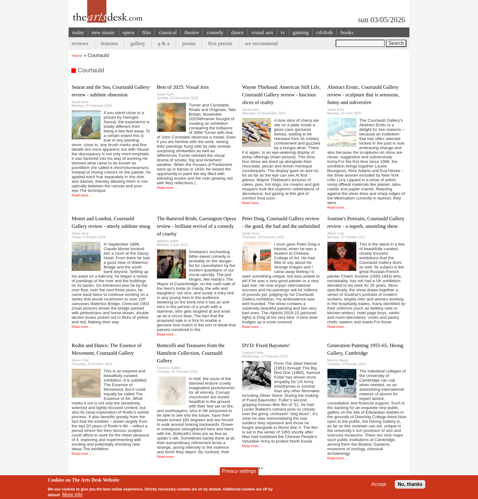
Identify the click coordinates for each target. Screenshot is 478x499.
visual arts (262, 32)
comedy (215, 32)
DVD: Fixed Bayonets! (266, 345)
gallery (137, 43)
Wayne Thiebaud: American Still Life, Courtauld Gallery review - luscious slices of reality (281, 94)
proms (188, 43)
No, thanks (410, 484)
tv (283, 32)
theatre (191, 32)
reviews (80, 43)
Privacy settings (239, 471)
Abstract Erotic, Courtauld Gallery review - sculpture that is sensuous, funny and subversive (363, 94)
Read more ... (82, 195)
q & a (163, 43)
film (146, 32)
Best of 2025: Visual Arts (183, 87)
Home (77, 55)
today (78, 32)
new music (103, 32)
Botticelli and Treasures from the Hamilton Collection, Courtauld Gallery (191, 353)
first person (220, 43)
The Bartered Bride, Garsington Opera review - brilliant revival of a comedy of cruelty (196, 226)
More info (72, 494)
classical (168, 32)
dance (237, 32)
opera (128, 32)
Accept (378, 484)
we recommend (261, 43)
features (109, 43)
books (347, 32)
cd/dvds (324, 32)
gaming (301, 32)
